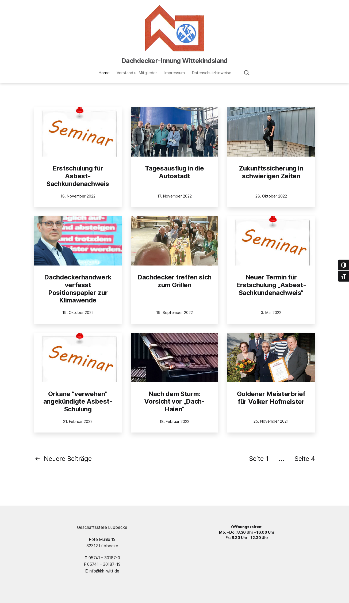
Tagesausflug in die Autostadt (174, 172)
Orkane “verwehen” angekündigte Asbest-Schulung (78, 401)
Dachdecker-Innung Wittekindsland (174, 61)
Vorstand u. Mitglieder (137, 72)
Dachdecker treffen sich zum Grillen (174, 281)
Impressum (174, 72)
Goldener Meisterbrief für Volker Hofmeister (271, 397)
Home (104, 72)
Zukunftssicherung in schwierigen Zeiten (271, 172)
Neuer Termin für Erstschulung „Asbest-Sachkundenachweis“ (271, 285)
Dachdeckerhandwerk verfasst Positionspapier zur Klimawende (78, 288)
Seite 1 (259, 458)
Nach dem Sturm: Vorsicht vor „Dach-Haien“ (174, 401)
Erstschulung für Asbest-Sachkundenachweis (78, 176)
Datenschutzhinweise (211, 72)
